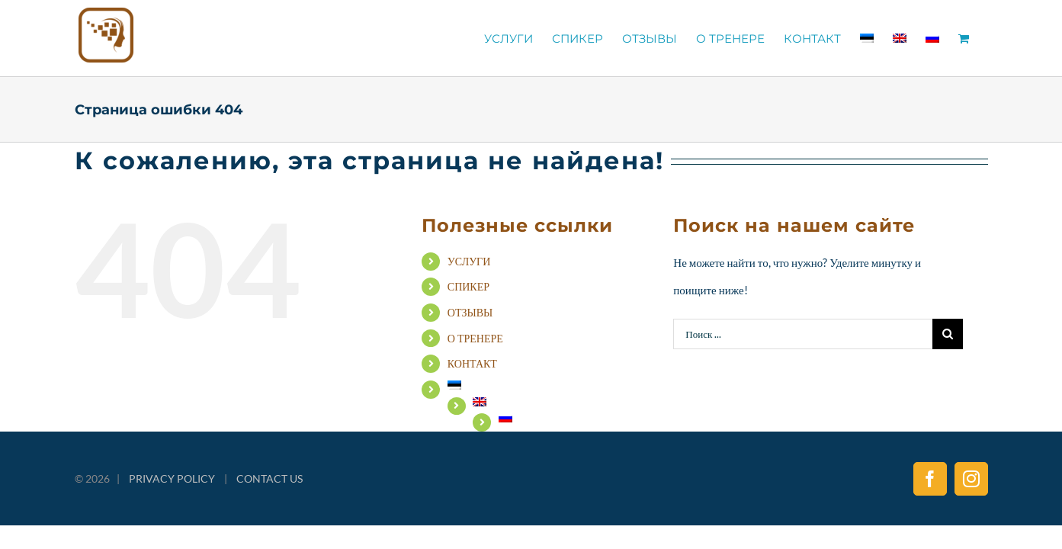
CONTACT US (269, 478)
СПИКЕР (468, 286)
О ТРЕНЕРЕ (475, 338)
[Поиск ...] (802, 334)
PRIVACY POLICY (172, 478)
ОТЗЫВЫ (470, 312)
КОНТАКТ (472, 363)
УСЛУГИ (469, 261)
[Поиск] (947, 334)
